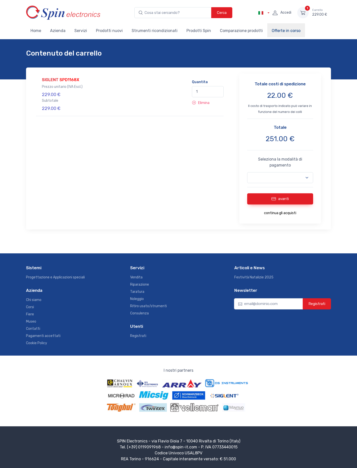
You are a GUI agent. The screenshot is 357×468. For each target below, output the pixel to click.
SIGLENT (60, 79)
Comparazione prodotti (241, 30)
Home (35, 30)
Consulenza (139, 313)
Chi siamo (33, 300)
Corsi (30, 307)
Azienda (57, 30)
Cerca (222, 12)
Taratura (137, 292)
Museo (31, 321)
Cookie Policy (36, 343)
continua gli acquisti (280, 213)
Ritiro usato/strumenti (148, 306)
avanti (280, 199)
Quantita (200, 82)
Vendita (136, 277)
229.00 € (319, 12)
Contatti (33, 329)
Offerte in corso (286, 30)
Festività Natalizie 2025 (253, 277)
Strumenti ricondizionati (155, 30)
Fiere (30, 314)
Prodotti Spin (198, 30)
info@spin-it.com (181, 447)
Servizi (80, 30)
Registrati (138, 336)
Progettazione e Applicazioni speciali (55, 277)
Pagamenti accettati (43, 336)
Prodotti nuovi (109, 30)
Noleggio (137, 299)
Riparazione (139, 284)
